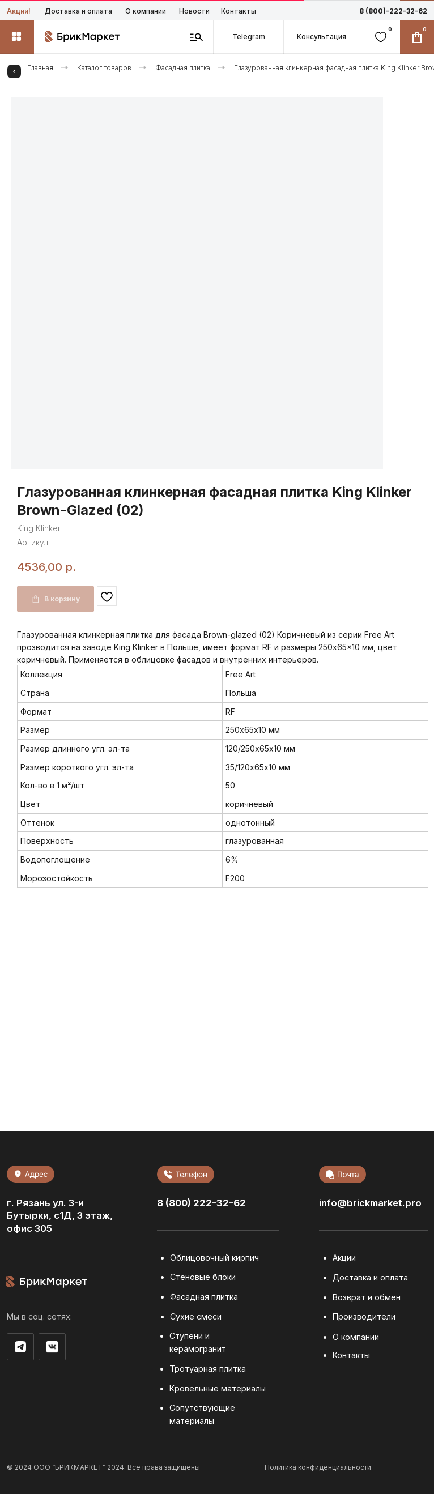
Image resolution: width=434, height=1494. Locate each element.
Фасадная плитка (182, 67)
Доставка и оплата (78, 11)
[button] (322, 37)
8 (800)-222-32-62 (393, 11)
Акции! (19, 11)
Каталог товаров (104, 67)
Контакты (238, 11)
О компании (145, 11)
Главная (40, 67)
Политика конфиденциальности (318, 1467)
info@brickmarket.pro (370, 1203)
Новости (194, 11)
